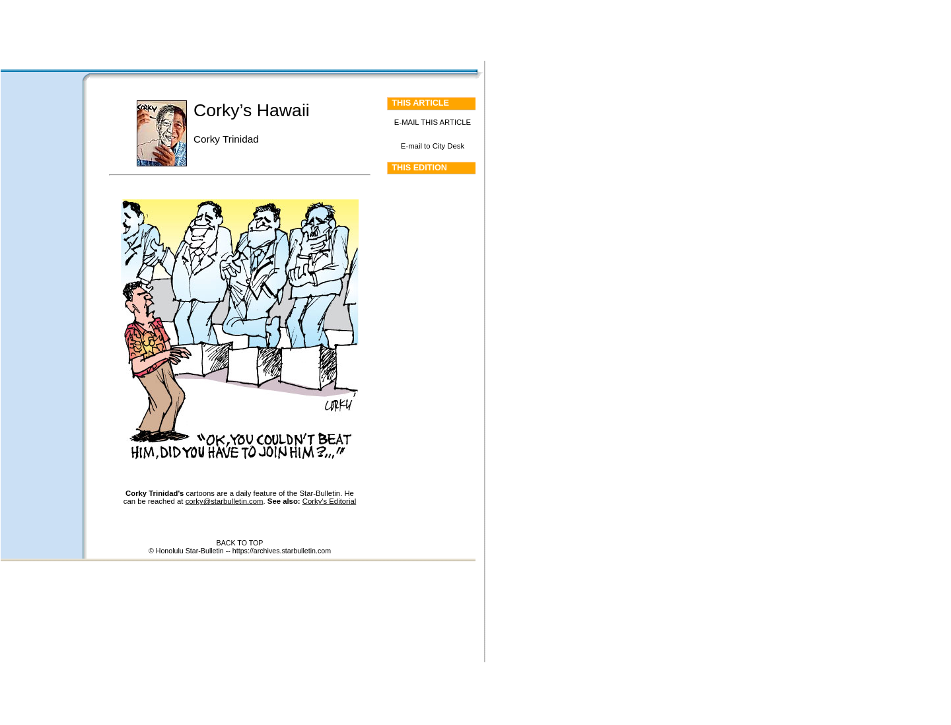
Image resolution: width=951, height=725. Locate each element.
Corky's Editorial (329, 501)
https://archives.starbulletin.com (281, 551)
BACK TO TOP (240, 543)
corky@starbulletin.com (225, 501)
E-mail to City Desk (432, 146)
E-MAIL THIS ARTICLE (432, 122)
